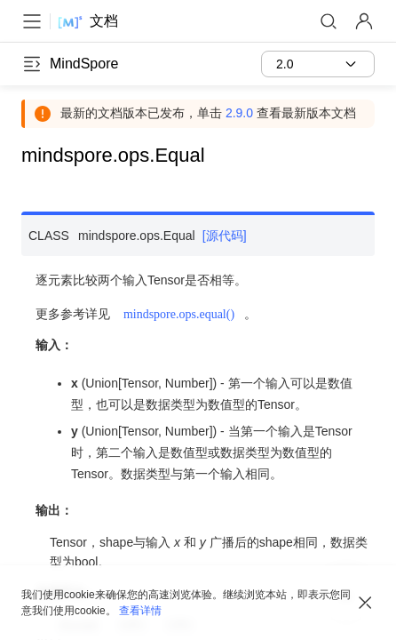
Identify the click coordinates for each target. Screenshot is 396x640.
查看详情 (140, 610)
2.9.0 (239, 113)
